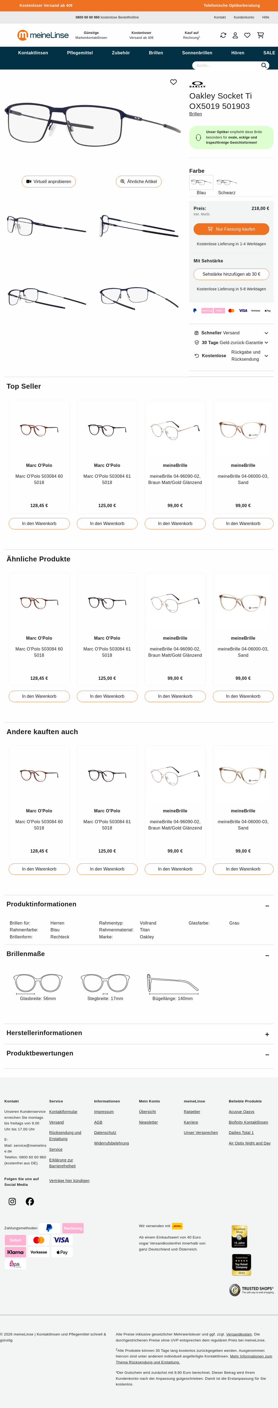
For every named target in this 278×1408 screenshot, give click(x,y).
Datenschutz (105, 1132)
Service (55, 1149)
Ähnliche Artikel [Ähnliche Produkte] (139, 181)
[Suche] (230, 65)
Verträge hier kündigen (69, 1180)
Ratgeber (192, 1112)
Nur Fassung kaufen (231, 229)
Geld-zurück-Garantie (229, 342)
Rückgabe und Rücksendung (227, 356)
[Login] (235, 35)
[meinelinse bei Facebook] (29, 1202)
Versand (217, 333)
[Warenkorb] (261, 35)
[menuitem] (33, 53)
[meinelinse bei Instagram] (12, 1202)
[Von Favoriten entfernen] (173, 82)
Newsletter (148, 1122)
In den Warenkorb (39, 523)
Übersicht (147, 1112)
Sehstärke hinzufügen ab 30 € (231, 274)
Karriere (191, 1122)
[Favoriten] (247, 35)
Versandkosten (239, 1334)
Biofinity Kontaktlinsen (248, 1122)
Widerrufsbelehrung (111, 1143)
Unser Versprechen (201, 1132)
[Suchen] (264, 65)
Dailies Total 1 (241, 1132)
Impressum (104, 1112)
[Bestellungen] (223, 35)
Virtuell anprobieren (48, 181)
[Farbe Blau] (201, 185)
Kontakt (220, 17)
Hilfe (265, 17)
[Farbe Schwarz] (227, 185)
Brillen (195, 114)
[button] (139, 905)
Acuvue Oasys (241, 1112)
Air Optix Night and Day (250, 1143)
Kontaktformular (63, 1112)
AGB (98, 1122)
